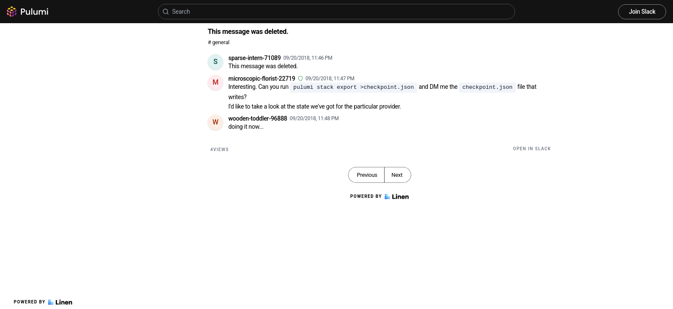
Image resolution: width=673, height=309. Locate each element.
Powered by (43, 302)
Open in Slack (532, 148)
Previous (367, 175)
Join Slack (642, 11)
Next (397, 175)
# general (218, 42)
